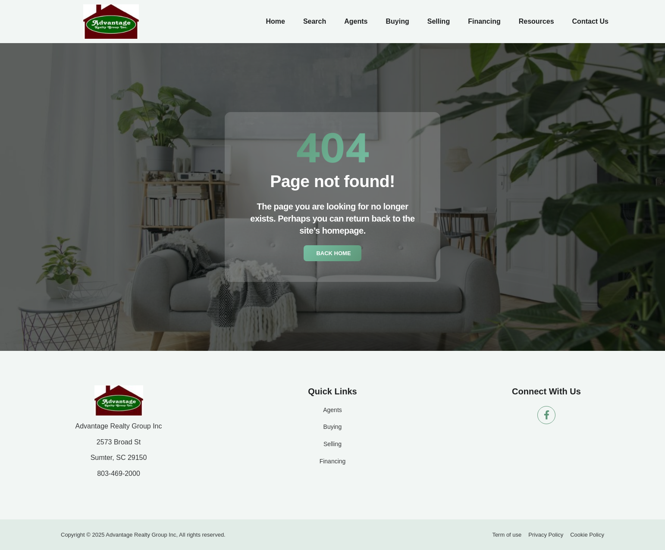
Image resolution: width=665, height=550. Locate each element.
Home (275, 21)
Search (314, 21)
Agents (355, 21)
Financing (484, 21)
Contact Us (590, 21)
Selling (438, 21)
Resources (536, 21)
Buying (397, 21)
